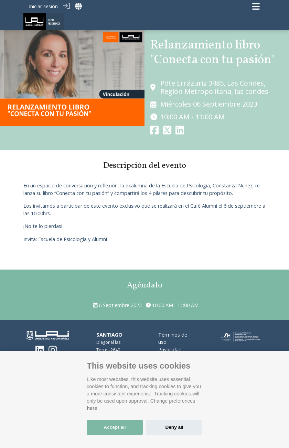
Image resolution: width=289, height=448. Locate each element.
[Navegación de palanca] (256, 6)
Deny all (174, 427)
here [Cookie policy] (92, 408)
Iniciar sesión (43, 6)
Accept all (115, 427)
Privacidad (170, 349)
